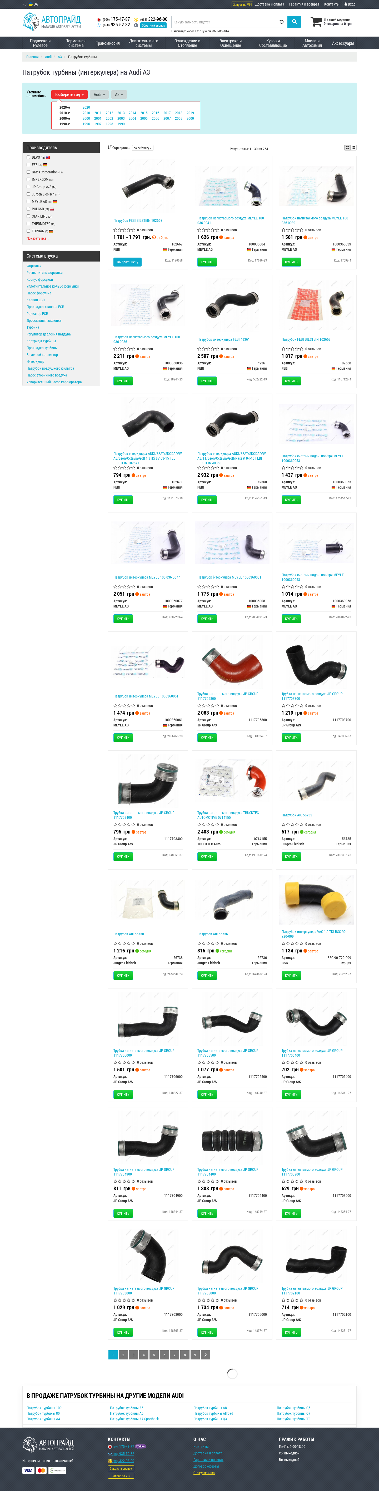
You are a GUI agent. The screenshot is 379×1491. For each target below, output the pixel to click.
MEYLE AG (42, 201)
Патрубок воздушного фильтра (50, 368)
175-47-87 (113, 19)
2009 (190, 118)
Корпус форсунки (40, 279)
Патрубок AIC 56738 (128, 933)
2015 (144, 112)
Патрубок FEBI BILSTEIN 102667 (137, 220)
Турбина (33, 327)
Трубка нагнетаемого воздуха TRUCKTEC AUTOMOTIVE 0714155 (228, 815)
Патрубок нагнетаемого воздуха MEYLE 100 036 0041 (230, 220)
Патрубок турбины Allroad (213, 1413)
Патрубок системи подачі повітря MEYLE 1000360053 (313, 458)
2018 (178, 112)
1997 (98, 123)
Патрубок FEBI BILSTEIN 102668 (306, 339)
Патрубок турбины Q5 (293, 1407)
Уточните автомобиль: (36, 93)
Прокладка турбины (42, 347)
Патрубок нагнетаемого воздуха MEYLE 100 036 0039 (315, 220)
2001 (98, 118)
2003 (121, 118)
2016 (155, 112)
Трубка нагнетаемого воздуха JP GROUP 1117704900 (143, 1172)
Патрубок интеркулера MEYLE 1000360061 (145, 696)
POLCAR (40, 208)
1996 (86, 123)
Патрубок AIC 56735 (297, 814)
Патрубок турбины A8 (210, 1407)
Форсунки (34, 265)
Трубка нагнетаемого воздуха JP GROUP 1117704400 (227, 1172)
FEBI (39, 164)
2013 (121, 112)
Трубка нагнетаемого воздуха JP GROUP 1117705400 (312, 1053)
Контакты (332, 4)
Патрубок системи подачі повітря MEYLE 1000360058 (313, 577)
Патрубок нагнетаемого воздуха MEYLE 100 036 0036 (146, 339)
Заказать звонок (121, 1468)
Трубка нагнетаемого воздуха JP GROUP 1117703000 (143, 1291)
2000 (86, 118)
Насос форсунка (39, 292)
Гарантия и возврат (304, 4)
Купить (207, 261)
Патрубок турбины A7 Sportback (134, 1418)
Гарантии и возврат (208, 1459)
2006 (155, 118)
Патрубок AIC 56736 (212, 933)
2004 (132, 118)
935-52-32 (113, 25)
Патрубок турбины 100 (44, 1407)
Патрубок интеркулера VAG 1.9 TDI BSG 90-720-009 (314, 934)
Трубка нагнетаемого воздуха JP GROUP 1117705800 (227, 696)
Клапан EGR (36, 299)
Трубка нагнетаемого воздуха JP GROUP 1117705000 (227, 1291)
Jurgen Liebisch (43, 194)
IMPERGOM (40, 179)
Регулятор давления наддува (49, 334)
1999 (121, 123)
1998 (109, 123)
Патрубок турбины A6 (126, 1413)
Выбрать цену (127, 261)
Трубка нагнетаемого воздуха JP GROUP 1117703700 (312, 696)
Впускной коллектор (42, 354)
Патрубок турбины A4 (43, 1418)
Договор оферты (206, 1466)
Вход (350, 4)
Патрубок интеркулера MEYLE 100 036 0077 (146, 577)
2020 (86, 107)
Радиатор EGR (37, 313)
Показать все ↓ (38, 238)
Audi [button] (99, 94)
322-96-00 (150, 19)
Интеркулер (35, 361)
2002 (109, 118)
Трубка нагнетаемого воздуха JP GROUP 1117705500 (227, 1053)
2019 (190, 112)
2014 (132, 112)
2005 (144, 118)
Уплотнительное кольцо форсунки (53, 286)
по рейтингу (143, 148)
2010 (86, 112)
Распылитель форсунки (45, 272)
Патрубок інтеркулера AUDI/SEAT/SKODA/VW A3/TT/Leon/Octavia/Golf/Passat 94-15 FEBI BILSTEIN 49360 (231, 458)
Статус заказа (204, 1472)
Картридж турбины (41, 340)
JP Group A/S (41, 186)
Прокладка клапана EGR (45, 306)
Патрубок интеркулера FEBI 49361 (223, 339)
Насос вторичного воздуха (47, 375)
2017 (167, 112)
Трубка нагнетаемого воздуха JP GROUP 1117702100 (312, 1291)
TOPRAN (40, 230)
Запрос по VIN (242, 4)
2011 (98, 112)
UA (33, 4)
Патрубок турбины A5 (126, 1407)
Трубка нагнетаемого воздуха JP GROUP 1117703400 (143, 815)
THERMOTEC (41, 223)
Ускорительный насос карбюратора (54, 381)
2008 (178, 118)
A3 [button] (119, 94)
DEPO (38, 157)
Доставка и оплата (269, 4)
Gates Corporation (45, 171)
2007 (167, 118)
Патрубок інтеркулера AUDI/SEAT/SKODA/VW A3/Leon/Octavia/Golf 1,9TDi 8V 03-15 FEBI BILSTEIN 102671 (147, 458)
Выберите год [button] (69, 94)
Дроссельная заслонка (44, 320)
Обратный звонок (153, 25)
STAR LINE (39, 216)
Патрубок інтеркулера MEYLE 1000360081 (229, 577)
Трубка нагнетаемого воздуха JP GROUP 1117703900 (312, 1172)
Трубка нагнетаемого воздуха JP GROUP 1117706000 (143, 1053)
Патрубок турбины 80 (43, 1413)
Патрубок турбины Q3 (210, 1418)
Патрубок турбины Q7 (293, 1413)
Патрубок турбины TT (293, 1418)
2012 (109, 112)
